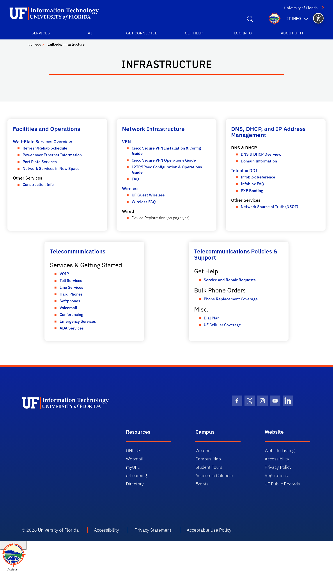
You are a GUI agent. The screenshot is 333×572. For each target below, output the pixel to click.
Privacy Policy (278, 467)
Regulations (276, 475)
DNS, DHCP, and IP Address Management (268, 132)
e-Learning (136, 475)
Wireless (131, 188)
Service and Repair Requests (230, 279)
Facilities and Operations (46, 128)
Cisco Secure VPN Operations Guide (164, 160)
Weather (203, 450)
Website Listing (280, 450)
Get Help (194, 33)
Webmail (134, 459)
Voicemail (68, 307)
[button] (318, 18)
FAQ (135, 179)
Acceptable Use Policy (209, 530)
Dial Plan (212, 318)
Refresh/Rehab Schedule (45, 148)
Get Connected (141, 33)
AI (90, 33)
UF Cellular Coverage (222, 324)
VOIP (64, 273)
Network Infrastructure (153, 128)
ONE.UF (133, 450)
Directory (135, 484)
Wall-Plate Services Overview (42, 141)
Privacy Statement (153, 530)
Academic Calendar (214, 475)
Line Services (71, 287)
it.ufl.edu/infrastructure (66, 44)
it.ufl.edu (34, 44)
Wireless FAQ (144, 201)
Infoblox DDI (244, 170)
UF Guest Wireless (148, 195)
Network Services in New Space (51, 168)
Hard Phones (71, 294)
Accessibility (277, 459)
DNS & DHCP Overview (261, 154)
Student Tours (208, 467)
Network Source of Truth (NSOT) (269, 206)
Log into (243, 33)
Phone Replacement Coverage (231, 298)
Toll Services (71, 280)
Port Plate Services (40, 161)
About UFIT (292, 33)
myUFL (133, 467)
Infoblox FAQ (252, 183)
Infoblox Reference (258, 177)
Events (202, 484)
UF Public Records (282, 484)
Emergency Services (78, 321)
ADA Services (72, 328)
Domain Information (259, 161)
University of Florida (304, 7)
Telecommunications (78, 251)
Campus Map (208, 459)
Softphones (70, 300)
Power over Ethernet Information (52, 154)
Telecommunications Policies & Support (236, 254)
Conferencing (71, 314)
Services (41, 33)
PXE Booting (252, 190)
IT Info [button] (294, 18)
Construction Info (38, 184)
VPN (126, 141)
